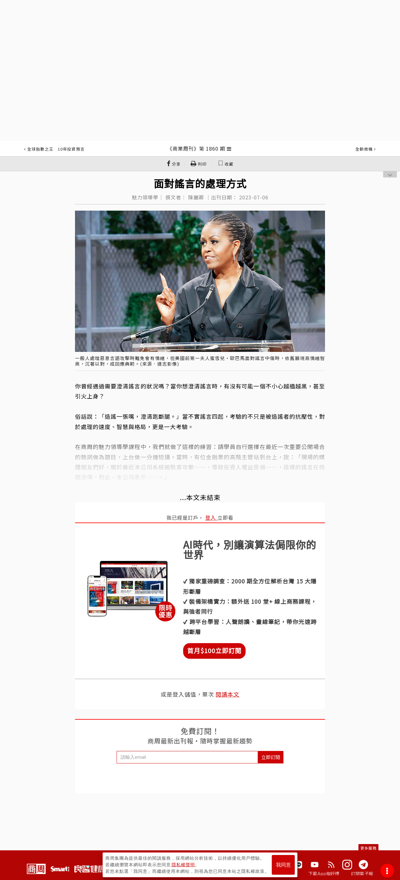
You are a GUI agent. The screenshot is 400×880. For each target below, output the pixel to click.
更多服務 (368, 848)
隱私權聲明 (183, 864)
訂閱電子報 (362, 873)
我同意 (283, 865)
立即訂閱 (270, 757)
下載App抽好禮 (323, 873)
